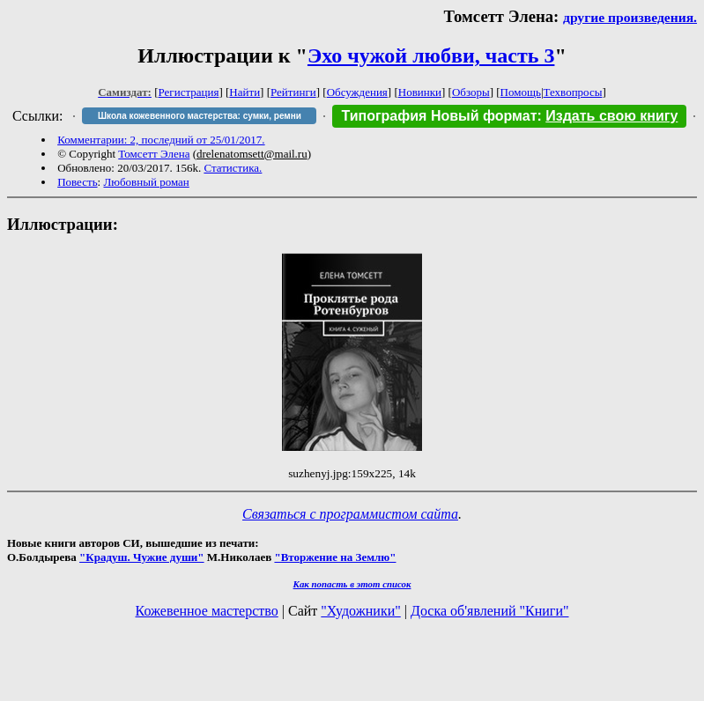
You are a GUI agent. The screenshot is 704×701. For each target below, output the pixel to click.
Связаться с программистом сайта (350, 513)
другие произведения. (630, 17)
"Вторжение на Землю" (335, 557)
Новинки (419, 92)
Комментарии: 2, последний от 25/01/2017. (160, 139)
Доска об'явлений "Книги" (490, 610)
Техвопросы (573, 92)
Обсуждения (357, 92)
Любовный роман (146, 181)
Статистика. (233, 167)
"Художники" (360, 610)
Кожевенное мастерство (207, 610)
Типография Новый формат (439, 115)
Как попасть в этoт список (352, 584)
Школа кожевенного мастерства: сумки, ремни (199, 116)
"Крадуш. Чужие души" (141, 557)
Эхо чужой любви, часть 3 (431, 55)
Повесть (77, 181)
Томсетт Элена (153, 153)
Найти (244, 92)
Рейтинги (293, 92)
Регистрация (189, 92)
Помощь (520, 92)
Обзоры (471, 92)
